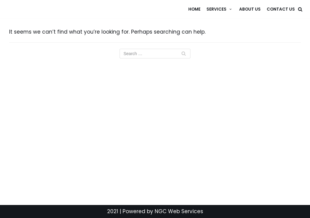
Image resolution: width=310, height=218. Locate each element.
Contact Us (281, 9)
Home (194, 9)
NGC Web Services (179, 211)
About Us (250, 9)
